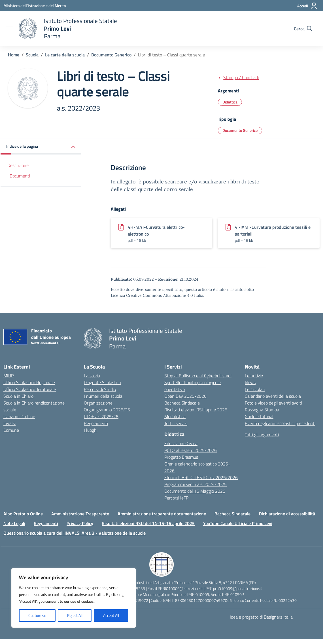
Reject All (74, 615)
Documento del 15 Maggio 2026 (194, 491)
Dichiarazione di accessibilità (287, 513)
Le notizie (254, 375)
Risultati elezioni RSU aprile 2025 (195, 409)
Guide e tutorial (259, 416)
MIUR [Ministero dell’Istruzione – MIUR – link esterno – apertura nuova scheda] (8, 375)
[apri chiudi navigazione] (9, 28)
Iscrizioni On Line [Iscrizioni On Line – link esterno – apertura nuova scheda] (19, 416)
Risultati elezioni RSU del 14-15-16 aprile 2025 (148, 523)
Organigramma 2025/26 (107, 409)
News (250, 382)
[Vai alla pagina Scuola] (32, 54)
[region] (73, 598)
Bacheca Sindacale (182, 402)
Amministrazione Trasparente (80, 513)
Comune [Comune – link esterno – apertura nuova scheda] (11, 430)
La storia (92, 375)
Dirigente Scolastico (102, 382)
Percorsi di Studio (100, 389)
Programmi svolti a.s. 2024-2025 (195, 484)
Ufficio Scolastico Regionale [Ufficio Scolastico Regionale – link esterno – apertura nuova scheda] (29, 382)
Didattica (229, 102)
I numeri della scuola (103, 396)
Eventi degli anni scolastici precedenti (280, 423)
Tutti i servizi (175, 423)
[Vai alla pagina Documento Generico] (111, 54)
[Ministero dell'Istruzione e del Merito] (34, 6)
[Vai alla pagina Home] (13, 54)
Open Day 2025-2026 (185, 396)
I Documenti (18, 175)
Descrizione (18, 165)
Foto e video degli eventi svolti (273, 402)
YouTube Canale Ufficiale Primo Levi (237, 523)
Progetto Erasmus (181, 457)
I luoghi (90, 430)
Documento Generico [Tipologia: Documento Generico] (240, 130)
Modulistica (175, 416)
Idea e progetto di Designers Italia (261, 616)
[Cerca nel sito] (303, 28)
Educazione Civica (180, 443)
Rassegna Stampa (262, 409)
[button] (41, 147)
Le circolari (255, 389)
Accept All (111, 615)
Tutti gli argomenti (262, 434)
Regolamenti (96, 423)
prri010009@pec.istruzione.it (237, 588)
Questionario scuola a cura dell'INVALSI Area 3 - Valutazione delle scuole (74, 533)
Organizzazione (98, 402)
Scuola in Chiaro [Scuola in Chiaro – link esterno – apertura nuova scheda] (18, 396)
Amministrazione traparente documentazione (162, 513)
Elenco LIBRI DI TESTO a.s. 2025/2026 (201, 477)
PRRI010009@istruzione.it (180, 588)
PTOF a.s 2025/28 (101, 416)
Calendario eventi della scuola (273, 396)
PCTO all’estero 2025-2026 (190, 450)
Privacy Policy (80, 523)
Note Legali (14, 523)
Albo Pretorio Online (23, 513)
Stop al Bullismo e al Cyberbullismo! (197, 375)
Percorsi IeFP (176, 497)
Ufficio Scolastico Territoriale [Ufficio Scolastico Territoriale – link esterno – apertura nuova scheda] (29, 389)
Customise (37, 615)
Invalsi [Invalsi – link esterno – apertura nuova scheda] (9, 423)
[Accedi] (308, 6)
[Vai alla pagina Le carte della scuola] (65, 54)
